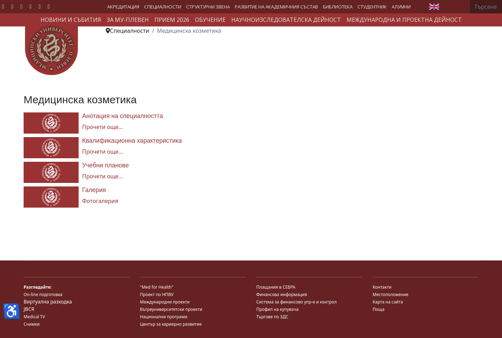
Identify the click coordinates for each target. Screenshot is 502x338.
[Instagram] (39, 6)
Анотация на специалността (122, 115)
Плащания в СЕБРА (275, 287)
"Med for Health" (156, 287)
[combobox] (486, 6)
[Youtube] (21, 6)
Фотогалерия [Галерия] (100, 201)
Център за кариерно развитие (171, 324)
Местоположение (390, 294)
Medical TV (34, 317)
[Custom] (49, 6)
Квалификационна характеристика (132, 140)
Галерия (94, 189)
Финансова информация (281, 294)
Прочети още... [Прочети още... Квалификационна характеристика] (102, 151)
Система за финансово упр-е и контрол (296, 302)
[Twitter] (12, 6)
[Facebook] (3, 6)
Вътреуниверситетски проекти (171, 309)
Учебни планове (105, 165)
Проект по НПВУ (156, 294)
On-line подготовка (43, 294)
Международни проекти (165, 302)
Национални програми (163, 317)
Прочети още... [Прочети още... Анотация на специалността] (102, 127)
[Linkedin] (31, 6)
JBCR (29, 309)
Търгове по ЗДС (272, 317)
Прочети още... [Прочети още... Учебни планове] (102, 176)
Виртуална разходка (48, 301)
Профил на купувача (277, 309)
